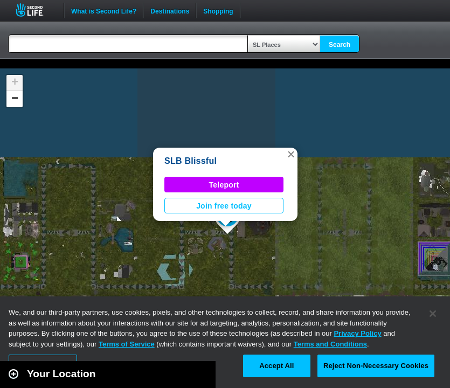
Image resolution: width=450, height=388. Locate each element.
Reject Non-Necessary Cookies (375, 366)
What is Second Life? (103, 10)
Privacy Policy (357, 333)
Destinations (169, 10)
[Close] (433, 313)
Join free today (224, 206)
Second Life (35, 10)
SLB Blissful (190, 160)
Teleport (224, 185)
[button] (291, 154)
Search (339, 44)
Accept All (276, 366)
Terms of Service (127, 344)
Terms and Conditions (330, 344)
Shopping (218, 10)
